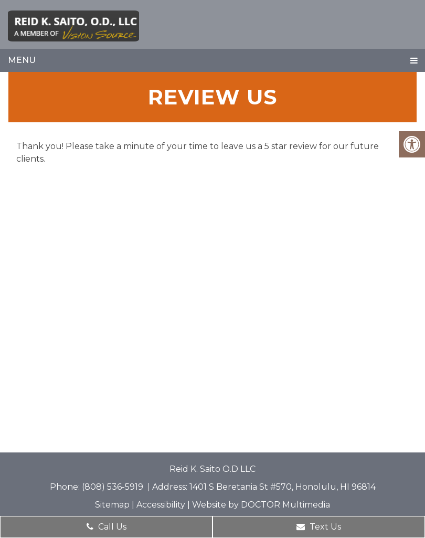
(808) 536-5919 (113, 487)
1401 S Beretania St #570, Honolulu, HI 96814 (282, 487)
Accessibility (160, 505)
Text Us (318, 527)
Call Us (106, 527)
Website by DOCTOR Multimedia (261, 505)
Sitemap (112, 505)
